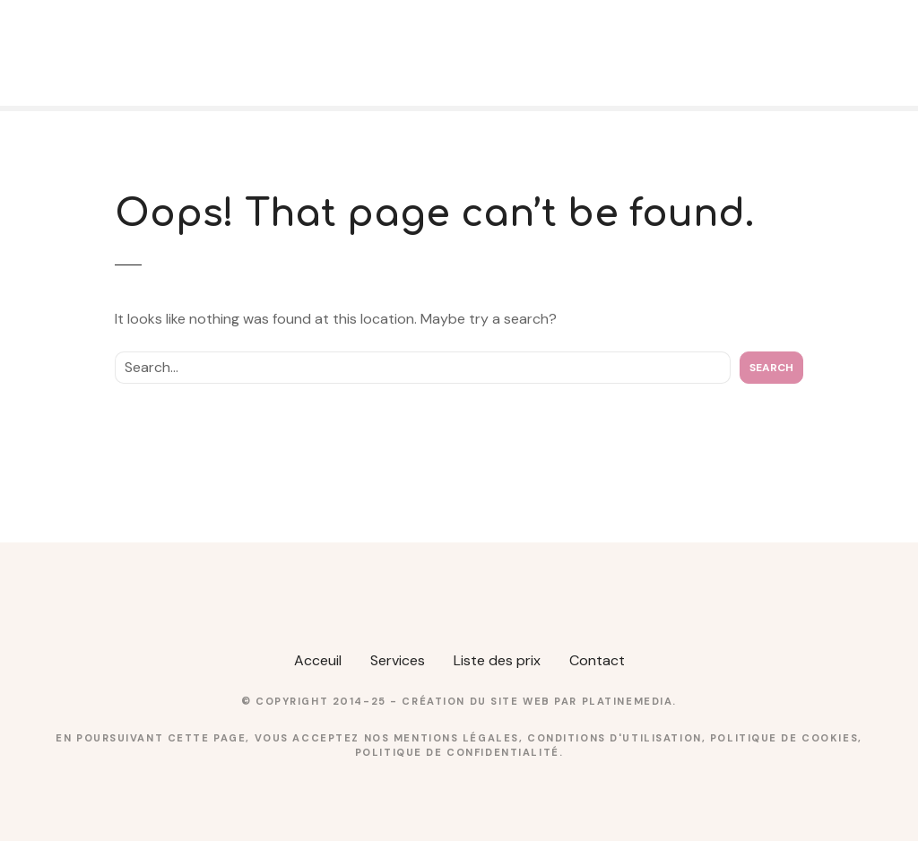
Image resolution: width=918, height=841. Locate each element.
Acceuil (318, 660)
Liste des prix (497, 660)
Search (771, 367)
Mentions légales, (460, 738)
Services (397, 660)
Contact (597, 660)
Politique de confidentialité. (459, 752)
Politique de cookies (784, 738)
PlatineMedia (627, 701)
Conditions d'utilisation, (618, 738)
